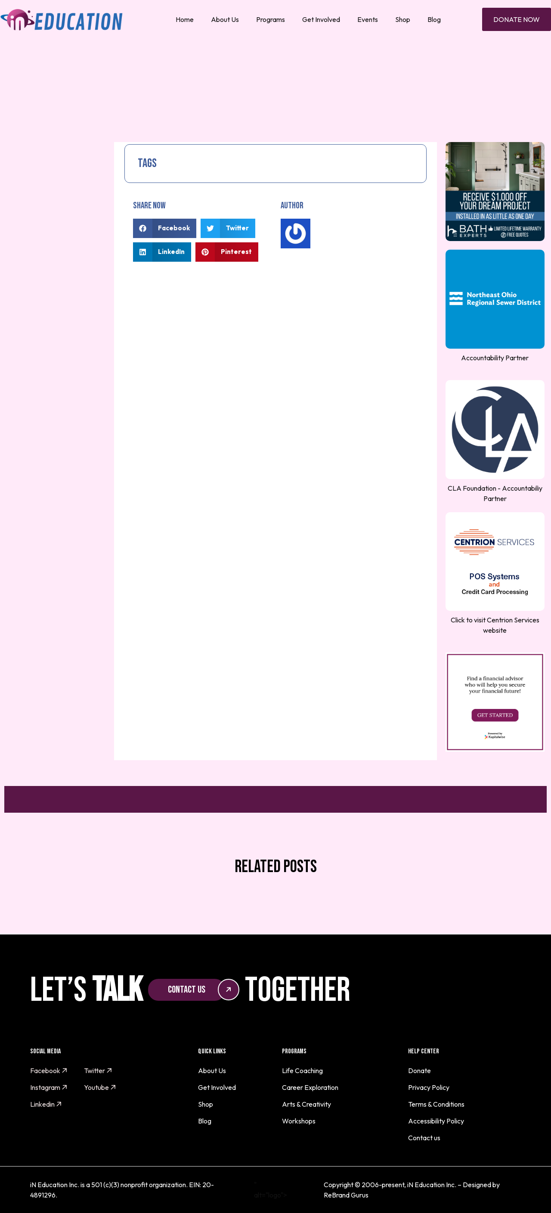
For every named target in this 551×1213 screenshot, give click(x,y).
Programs (270, 19)
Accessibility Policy (436, 1121)
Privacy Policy (428, 1087)
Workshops (299, 1121)
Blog (434, 19)
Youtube (100, 1087)
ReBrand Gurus (346, 1195)
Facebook (49, 1070)
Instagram (49, 1087)
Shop (402, 19)
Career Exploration (310, 1087)
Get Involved (321, 19)
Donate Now (516, 19)
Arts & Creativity (306, 1104)
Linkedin (46, 1104)
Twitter (98, 1070)
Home (185, 19)
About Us (225, 19)
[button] (165, 228)
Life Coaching (302, 1070)
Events (367, 19)
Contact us (424, 1137)
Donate (419, 1070)
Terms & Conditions (436, 1104)
